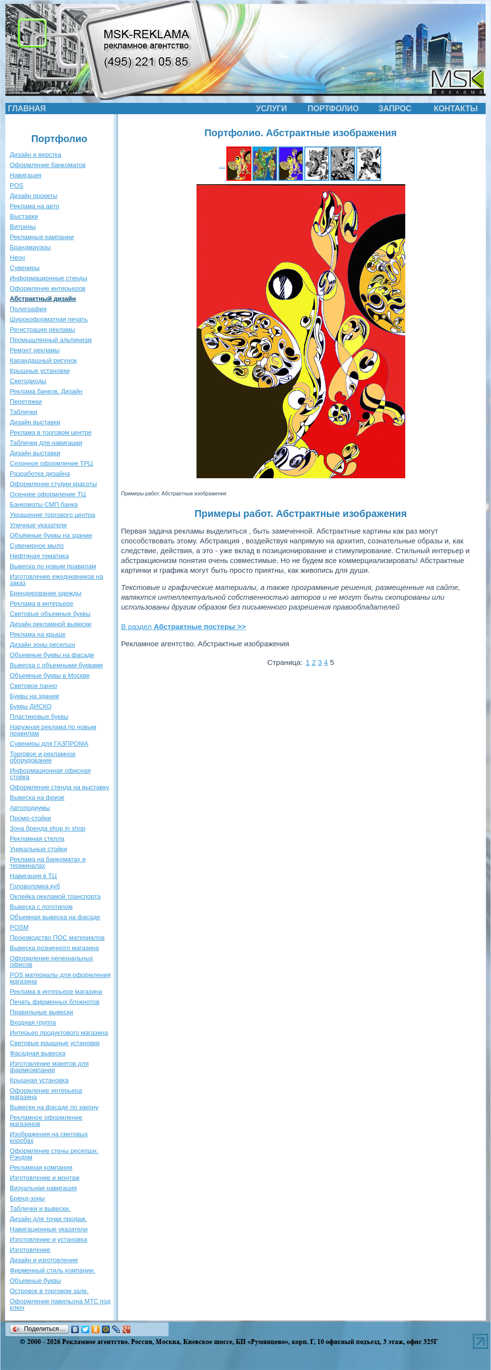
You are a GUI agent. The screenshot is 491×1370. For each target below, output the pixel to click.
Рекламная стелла (37, 838)
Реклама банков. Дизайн (46, 391)
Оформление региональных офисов (51, 961)
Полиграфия (28, 309)
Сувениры (25, 267)
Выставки (24, 216)
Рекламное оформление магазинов (46, 1120)
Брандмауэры (30, 247)
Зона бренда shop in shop (47, 828)
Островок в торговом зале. (49, 1291)
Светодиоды (28, 381)
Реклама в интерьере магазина (56, 991)
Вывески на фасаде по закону (54, 1107)
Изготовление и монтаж (44, 1177)
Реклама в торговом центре (51, 432)
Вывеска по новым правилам (53, 566)
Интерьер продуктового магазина (59, 1032)
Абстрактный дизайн (43, 298)
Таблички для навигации (46, 442)
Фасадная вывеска (37, 1053)
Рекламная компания (41, 1167)
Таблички (23, 412)
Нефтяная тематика (39, 556)
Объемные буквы (35, 1280)
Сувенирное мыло (37, 545)
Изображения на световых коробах (49, 1137)
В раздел (183, 626)
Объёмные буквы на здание (51, 535)
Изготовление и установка (48, 1239)
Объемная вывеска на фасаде (55, 917)
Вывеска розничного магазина (54, 948)
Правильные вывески (41, 1012)
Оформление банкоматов (48, 165)
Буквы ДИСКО (30, 706)
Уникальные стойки (38, 849)
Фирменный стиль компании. (52, 1270)
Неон (17, 257)
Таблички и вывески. (40, 1208)
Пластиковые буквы (39, 716)
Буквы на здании (34, 696)
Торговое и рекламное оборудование (42, 757)
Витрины (23, 226)
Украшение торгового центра (52, 514)
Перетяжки (26, 401)
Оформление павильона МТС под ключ (60, 1304)
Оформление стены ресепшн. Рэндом (54, 1154)
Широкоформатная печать (49, 319)
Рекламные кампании (42, 237)
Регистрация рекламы (42, 329)
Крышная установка (39, 1080)
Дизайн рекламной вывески (50, 624)
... (222, 165)
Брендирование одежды (45, 593)
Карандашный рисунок (43, 360)
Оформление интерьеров (47, 288)
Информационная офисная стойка (50, 774)
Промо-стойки (30, 818)
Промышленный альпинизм (51, 339)
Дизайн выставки (35, 422)
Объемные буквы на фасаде (52, 655)
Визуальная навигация (43, 1188)
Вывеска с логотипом (41, 906)
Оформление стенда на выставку (59, 787)
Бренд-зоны (27, 1198)
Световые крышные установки (54, 1043)
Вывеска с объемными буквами (56, 665)
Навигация (25, 175)
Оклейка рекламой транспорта (55, 896)
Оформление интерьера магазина (46, 1094)
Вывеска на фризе (37, 797)
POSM (19, 927)
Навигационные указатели (49, 1229)
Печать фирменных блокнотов (54, 1001)
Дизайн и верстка (35, 154)
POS (16, 185)
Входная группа (33, 1022)
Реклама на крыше (38, 634)
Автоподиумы (30, 807)
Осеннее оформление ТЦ (48, 494)
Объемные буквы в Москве (50, 675)
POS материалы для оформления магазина (60, 978)
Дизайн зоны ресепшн (42, 644)
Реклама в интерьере (41, 603)
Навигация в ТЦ (33, 876)
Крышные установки (40, 370)
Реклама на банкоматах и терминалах (48, 862)
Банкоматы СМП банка (44, 504)
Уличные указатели (38, 525)
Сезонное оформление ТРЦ (51, 463)
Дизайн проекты (33, 195)
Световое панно (33, 685)
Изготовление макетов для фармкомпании (49, 1067)
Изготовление (30, 1249)
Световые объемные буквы (50, 613)
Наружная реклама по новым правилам (53, 730)
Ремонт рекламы (35, 350)
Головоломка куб (35, 886)
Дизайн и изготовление (44, 1260)
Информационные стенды (48, 278)
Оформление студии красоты (53, 484)
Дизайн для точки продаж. (48, 1219)
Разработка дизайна (40, 473)
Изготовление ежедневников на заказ (56, 580)
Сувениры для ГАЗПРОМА (49, 743)
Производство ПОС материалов (57, 937)
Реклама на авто (34, 206)
